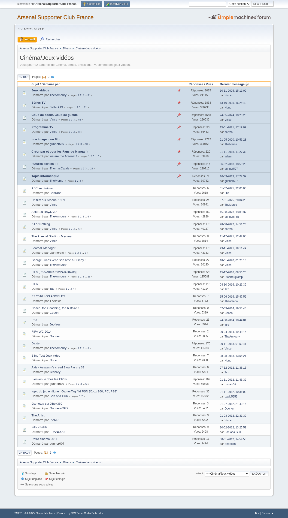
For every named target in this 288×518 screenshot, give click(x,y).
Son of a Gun (59, 396)
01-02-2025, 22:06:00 (233, 188)
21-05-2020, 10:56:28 (233, 139)
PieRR (54, 420)
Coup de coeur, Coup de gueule (54, 115)
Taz (52, 288)
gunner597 (57, 144)
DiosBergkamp (233, 277)
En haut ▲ (268, 513)
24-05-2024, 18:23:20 (233, 115)
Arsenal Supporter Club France (55, 17)
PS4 (34, 320)
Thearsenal (231, 301)
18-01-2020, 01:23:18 (233, 260)
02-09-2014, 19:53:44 (233, 308)
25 (89, 276)
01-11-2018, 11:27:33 (233, 152)
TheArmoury (58, 95)
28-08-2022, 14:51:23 (233, 224)
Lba (226, 193)
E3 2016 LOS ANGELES (48, 296)
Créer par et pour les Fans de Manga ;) (59, 151)
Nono (227, 107)
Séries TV (38, 102)
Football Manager (43, 248)
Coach (54, 312)
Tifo (226, 324)
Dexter (35, 343)
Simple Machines (45, 513)
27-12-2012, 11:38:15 (233, 367)
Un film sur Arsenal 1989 (48, 200)
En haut (24, 452)
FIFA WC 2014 (41, 331)
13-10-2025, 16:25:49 (233, 103)
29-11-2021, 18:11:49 (233, 248)
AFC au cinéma (42, 188)
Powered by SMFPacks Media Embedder (80, 513)
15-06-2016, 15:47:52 (233, 296)
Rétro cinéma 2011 (44, 439)
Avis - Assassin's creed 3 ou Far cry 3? (57, 367)
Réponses (196, 84)
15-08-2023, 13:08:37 (233, 212)
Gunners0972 (59, 408)
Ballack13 (56, 107)
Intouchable (39, 427)
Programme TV (42, 127)
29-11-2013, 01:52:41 (233, 344)
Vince (227, 95)
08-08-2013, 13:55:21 (233, 356)
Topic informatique (45, 176)
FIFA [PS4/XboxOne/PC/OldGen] (53, 272)
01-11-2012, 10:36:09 (233, 392)
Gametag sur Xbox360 (46, 403)
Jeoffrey (55, 324)
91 (86, 144)
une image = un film (45, 139)
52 (79, 119)
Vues (209, 84)
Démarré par (51, 84)
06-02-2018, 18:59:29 (233, 164)
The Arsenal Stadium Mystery (51, 236)
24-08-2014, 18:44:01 (233, 320)
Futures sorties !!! (44, 164)
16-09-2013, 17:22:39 (233, 176)
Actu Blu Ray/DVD (44, 212)
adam (227, 156)
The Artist (37, 415)
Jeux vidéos (40, 90)
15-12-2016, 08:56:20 (233, 272)
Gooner (55, 336)
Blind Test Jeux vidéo (45, 355)
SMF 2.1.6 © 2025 (24, 513)
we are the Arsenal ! (63, 156)
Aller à (199, 473)
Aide (257, 513)
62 (85, 107)
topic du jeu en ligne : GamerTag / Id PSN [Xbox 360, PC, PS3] (74, 391)
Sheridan (230, 444)
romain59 (230, 384)
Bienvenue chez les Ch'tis (49, 379)
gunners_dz (231, 216)
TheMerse (230, 144)
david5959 (230, 396)
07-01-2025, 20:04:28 (233, 200)
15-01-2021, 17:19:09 (233, 127)
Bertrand (55, 193)
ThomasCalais (59, 168)
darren (228, 132)
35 (89, 95)
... (86, 95)
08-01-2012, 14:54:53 (233, 439)
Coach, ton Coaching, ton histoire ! (55, 308)
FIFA (34, 284)
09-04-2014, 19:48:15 (233, 332)
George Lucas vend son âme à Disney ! (58, 260)
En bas (23, 77)
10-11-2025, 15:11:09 (233, 90)
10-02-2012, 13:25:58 (233, 427)
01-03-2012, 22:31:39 (233, 415)
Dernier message (234, 84)
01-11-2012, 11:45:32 (233, 379)
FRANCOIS (58, 432)
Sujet (35, 84)
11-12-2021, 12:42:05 (233, 236)
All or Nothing (40, 224)
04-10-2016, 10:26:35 (233, 284)
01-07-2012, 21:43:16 (233, 404)
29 (91, 168)
